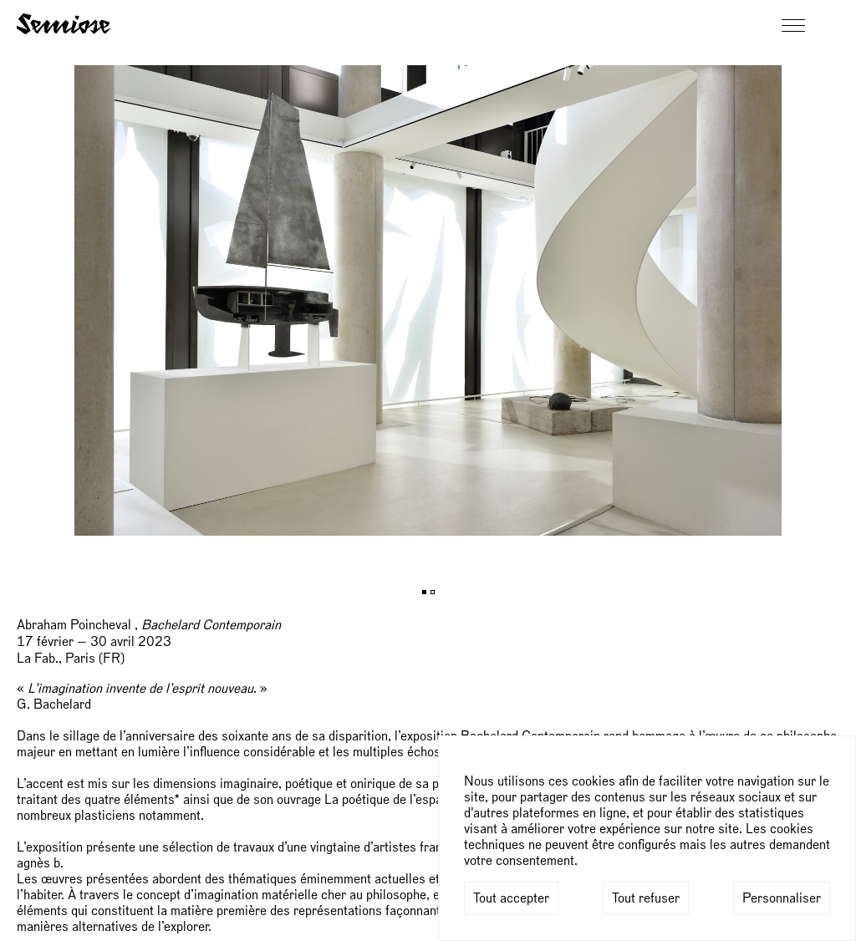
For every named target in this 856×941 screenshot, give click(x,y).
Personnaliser (781, 898)
